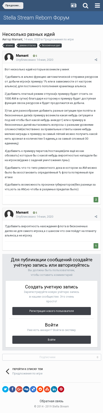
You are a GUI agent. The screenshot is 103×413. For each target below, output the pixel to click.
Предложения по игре (59, 39)
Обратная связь (52, 401)
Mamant (17, 39)
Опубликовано (34, 59)
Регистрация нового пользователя (51, 311)
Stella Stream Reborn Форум (36, 18)
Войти (51, 339)
